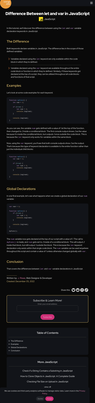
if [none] (14, 106)
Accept (49, 399)
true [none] (18, 106)
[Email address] (47, 306)
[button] (73, 287)
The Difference (17, 338)
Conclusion (15, 348)
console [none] (20, 111)
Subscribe (47, 314)
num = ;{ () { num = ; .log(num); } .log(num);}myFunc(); (20, 217)
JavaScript (49, 19)
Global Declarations (19, 345)
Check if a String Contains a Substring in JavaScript (47, 368)
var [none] (14, 158)
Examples (15, 341)
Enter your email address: (47, 301)
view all (47, 384)
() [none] (17, 100)
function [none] (13, 100)
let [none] (14, 102)
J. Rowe (21, 275)
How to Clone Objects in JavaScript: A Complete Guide (47, 373)
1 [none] (22, 102)
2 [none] (26, 109)
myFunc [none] (20, 100)
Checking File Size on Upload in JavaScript (47, 378)
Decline (40, 399)
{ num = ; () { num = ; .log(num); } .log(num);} (20, 110)
